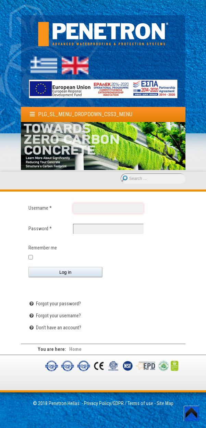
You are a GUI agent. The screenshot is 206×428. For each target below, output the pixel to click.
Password (40, 228)
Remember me (42, 247)
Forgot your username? (58, 315)
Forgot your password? (58, 303)
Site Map (165, 403)
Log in (65, 272)
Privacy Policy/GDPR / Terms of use (118, 403)
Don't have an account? (58, 327)
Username (40, 208)
